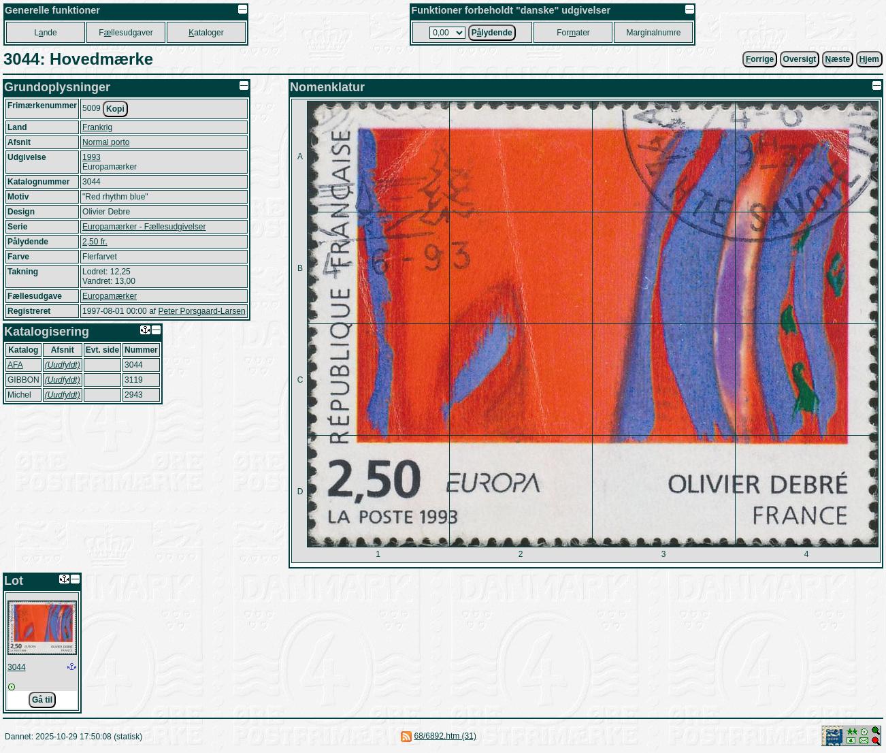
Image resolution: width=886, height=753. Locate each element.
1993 (91, 157)
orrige (760, 59)
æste (838, 59)
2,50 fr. (95, 241)
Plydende (492, 32)
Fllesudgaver (125, 32)
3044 (16, 667)
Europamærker (109, 296)
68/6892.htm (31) (445, 736)
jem (869, 59)
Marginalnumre (653, 32)
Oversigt (800, 59)
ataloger (205, 32)
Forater (573, 32)
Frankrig (97, 127)
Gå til (42, 700)
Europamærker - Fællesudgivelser (144, 226)
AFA (15, 365)
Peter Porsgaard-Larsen (201, 311)
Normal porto (105, 142)
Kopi (115, 109)
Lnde (45, 32)
